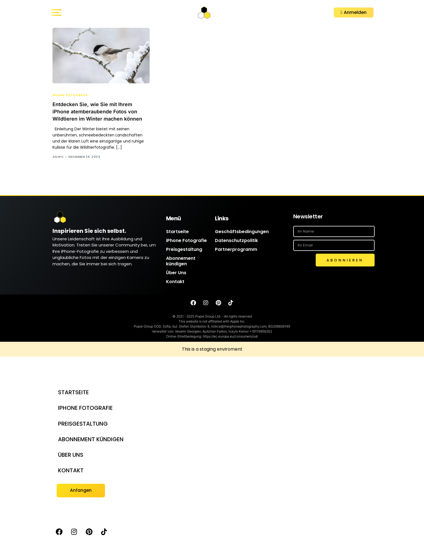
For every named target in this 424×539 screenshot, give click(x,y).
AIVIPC (58, 156)
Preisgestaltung (184, 249)
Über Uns (176, 273)
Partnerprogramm (236, 249)
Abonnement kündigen (180, 261)
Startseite (177, 232)
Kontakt (175, 282)
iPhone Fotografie (69, 95)
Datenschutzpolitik (236, 241)
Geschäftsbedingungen (242, 232)
